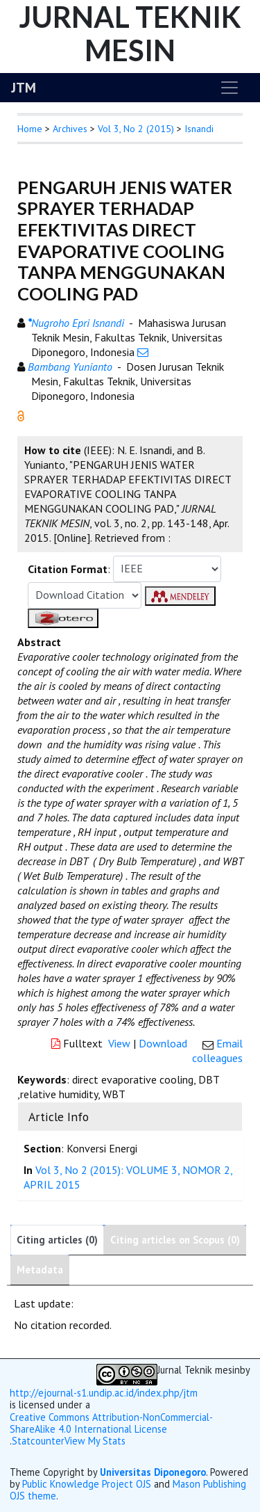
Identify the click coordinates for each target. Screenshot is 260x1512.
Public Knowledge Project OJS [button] (86, 1483)
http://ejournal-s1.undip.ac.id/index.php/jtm (104, 1393)
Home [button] (29, 128)
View (119, 1043)
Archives (70, 128)
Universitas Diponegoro (153, 1472)
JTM (23, 88)
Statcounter (38, 1440)
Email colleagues (217, 1050)
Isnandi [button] (199, 128)
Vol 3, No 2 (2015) (136, 128)
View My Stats (94, 1441)
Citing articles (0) (57, 1239)
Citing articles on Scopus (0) (175, 1239)
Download (163, 1043)
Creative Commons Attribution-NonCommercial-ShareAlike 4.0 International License (111, 1423)
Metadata (40, 1269)
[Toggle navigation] (229, 88)
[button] (20, 414)
